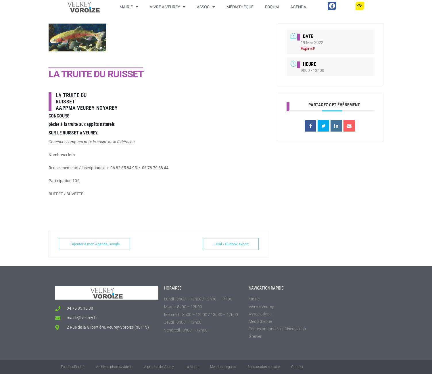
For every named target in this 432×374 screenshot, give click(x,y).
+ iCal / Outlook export (231, 244)
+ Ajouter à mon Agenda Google (94, 244)
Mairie (129, 7)
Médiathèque (240, 7)
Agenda (298, 7)
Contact (297, 367)
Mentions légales (223, 367)
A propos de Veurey (159, 367)
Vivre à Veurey (167, 7)
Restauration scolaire (263, 367)
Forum (272, 7)
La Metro (192, 367)
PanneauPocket (73, 367)
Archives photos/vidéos (114, 367)
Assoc (206, 7)
